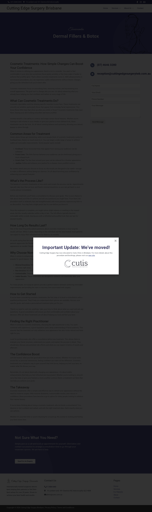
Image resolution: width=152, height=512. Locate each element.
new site (91, 255)
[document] (76, 256)
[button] (115, 241)
